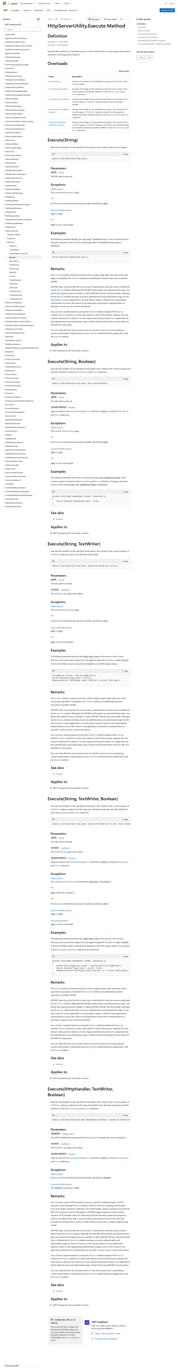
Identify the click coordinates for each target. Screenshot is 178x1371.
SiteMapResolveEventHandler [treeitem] (16, 457)
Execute (57, 275)
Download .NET (167, 10)
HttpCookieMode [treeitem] (12, 159)
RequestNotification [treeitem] (12, 423)
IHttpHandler (68, 1133)
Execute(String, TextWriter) (59, 99)
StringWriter (110, 660)
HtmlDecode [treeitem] (14, 265)
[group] (90, 824)
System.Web (63, 41)
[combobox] (22, 24)
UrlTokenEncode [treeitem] (15, 299)
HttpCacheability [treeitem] (11, 98)
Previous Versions (23, 1363)
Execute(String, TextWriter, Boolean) (152, 40)
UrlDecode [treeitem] (13, 283)
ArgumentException (59, 920)
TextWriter (91, 102)
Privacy (56, 1363)
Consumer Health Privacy (73, 1363)
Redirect (92, 311)
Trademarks (105, 1363)
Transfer (75, 278)
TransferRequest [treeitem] (15, 280)
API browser (65, 19)
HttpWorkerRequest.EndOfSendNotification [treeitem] (22, 348)
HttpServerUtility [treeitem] (13, 234)
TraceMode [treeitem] (9, 484)
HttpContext (66, 192)
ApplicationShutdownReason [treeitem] (16, 38)
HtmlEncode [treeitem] (14, 268)
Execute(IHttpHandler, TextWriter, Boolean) (154, 44)
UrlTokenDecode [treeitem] (15, 295)
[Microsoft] (4, 3)
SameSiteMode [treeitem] (11, 431)
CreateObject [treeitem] (14, 249)
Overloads (142, 27)
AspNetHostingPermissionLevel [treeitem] (17, 49)
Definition (142, 24)
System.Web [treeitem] (10, 34)
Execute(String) (55, 81)
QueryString (116, 91)
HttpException (57, 189)
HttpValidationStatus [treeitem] (13, 340)
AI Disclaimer (8, 1363)
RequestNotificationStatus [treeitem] (15, 427)
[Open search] (166, 3)
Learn (50, 19)
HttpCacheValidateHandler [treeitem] (15, 117)
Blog (35, 1363)
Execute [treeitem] (12, 257)
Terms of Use (93, 1363)
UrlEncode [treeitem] (13, 287)
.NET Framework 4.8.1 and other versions (71, 350)
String (61, 172)
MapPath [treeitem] (12, 272)
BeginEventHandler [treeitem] (12, 53)
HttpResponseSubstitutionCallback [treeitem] (18, 219)
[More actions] (128, 19)
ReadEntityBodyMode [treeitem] (13, 419)
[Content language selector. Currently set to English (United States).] (14, 1357)
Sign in (172, 3)
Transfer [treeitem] (12, 276)
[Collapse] (38, 19)
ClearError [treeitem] (13, 246)
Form (74, 94)
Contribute (45, 1363)
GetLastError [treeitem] (14, 261)
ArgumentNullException (61, 210)
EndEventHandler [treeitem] (12, 61)
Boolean (72, 407)
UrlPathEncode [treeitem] (15, 291)
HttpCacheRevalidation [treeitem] (14, 113)
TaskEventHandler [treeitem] (12, 465)
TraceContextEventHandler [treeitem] (15, 476)
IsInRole (92, 333)
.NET (56, 19)
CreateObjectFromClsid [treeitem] (18, 253)
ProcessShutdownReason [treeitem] (15, 412)
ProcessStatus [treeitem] (10, 416)
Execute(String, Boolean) (58, 89)
